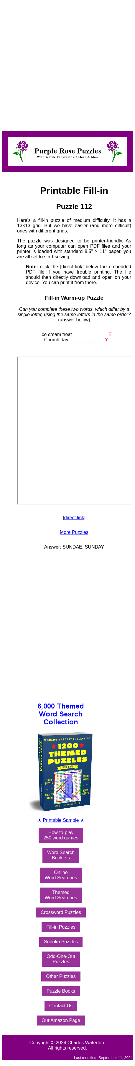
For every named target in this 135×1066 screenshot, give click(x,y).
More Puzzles (74, 532)
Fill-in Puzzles (60, 927)
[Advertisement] (62, 64)
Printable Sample (61, 820)
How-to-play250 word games (60, 835)
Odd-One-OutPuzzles (61, 959)
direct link (74, 517)
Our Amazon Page (61, 1020)
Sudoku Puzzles (61, 941)
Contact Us (61, 1005)
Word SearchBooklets (61, 855)
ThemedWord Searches (61, 895)
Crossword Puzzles (61, 912)
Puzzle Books (61, 991)
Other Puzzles (60, 976)
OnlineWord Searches (61, 875)
